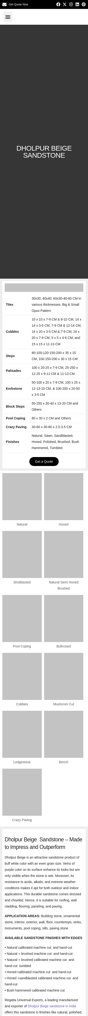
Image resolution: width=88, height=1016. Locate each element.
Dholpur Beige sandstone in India (52, 1006)
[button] (8, 17)
